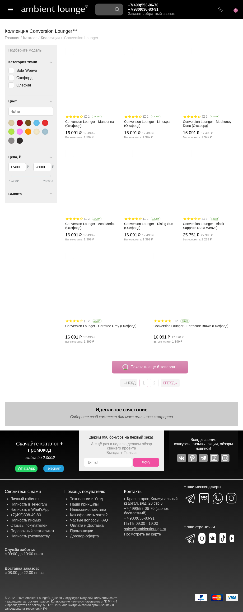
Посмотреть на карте (142, 534)
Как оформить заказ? (88, 515)
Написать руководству (30, 536)
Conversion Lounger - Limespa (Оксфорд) (147, 124)
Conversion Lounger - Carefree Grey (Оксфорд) (100, 326)
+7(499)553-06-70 (143, 5)
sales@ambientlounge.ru (145, 529)
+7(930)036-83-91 (143, 9)
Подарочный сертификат (32, 531)
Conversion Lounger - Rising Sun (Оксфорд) (148, 226)
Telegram (53, 468)
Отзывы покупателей (28, 525)
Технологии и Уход (86, 499)
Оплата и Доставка (87, 525)
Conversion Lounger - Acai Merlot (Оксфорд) (90, 226)
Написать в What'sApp (30, 509)
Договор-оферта (84, 536)
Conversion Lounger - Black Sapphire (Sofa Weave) (203, 226)
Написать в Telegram (28, 504)
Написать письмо (25, 520)
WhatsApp (26, 468)
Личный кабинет (24, 499)
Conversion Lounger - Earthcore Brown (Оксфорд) (191, 326)
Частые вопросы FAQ (89, 520)
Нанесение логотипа (88, 509)
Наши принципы (84, 504)
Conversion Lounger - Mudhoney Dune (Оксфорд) (207, 124)
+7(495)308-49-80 (25, 515)
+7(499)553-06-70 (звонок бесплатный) (146, 511)
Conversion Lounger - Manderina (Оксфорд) (89, 124)
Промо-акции (81, 531)
